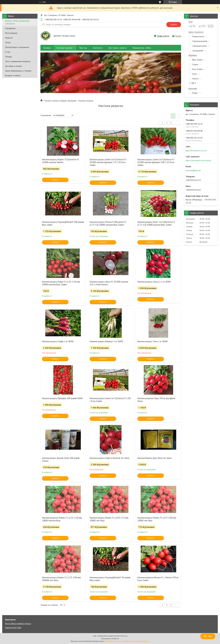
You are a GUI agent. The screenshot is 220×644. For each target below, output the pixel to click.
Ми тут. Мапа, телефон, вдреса (18, 623)
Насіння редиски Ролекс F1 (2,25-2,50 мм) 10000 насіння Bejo (62, 519)
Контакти (97, 48)
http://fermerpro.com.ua (196, 150)
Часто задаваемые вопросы (17, 61)
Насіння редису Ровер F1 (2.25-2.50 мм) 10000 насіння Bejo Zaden (61, 283)
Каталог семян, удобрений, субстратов (17, 22)
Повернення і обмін (141, 48)
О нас (7, 52)
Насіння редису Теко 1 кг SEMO (152, 341)
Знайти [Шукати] (173, 24)
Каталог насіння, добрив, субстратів (60, 100)
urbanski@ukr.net (193, 170)
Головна (47, 48)
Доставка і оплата (117, 48)
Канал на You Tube (13, 627)
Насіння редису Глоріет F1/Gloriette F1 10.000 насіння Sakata (60, 161)
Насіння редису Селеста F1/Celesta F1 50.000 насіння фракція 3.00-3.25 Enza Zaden (155, 162)
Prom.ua (124, 636)
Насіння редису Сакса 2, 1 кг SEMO (154, 281)
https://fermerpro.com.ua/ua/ (198, 160)
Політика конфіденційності (138, 641)
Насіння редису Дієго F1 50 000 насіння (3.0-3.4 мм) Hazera (109, 283)
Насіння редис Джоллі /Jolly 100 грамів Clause (61, 459)
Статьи (8, 42)
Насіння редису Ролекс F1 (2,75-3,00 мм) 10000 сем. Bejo (156, 519)
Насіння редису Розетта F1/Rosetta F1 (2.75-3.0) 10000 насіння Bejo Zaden (156, 223)
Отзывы (8, 56)
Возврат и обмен (12, 75)
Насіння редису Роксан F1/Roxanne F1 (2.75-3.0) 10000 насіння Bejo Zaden (108, 223)
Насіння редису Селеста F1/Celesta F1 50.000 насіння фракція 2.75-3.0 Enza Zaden (108, 162)
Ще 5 (193, 83)
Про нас (83, 48)
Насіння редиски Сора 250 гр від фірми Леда (156, 399)
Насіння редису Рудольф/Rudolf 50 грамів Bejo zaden (110, 579)
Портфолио (10, 28)
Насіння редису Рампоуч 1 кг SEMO (106, 341)
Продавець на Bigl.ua (110, 638)
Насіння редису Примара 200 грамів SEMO (62, 398)
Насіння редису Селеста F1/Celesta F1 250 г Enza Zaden (110, 399)
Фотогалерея (11, 33)
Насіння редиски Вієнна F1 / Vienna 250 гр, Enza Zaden (158, 579)
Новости (8, 37)
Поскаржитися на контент (115, 641)
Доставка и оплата (13, 66)
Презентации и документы (17, 47)
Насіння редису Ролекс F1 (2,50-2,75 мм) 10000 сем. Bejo (109, 519)
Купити (55, 179)
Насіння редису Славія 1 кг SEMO (58, 341)
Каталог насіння (64, 48)
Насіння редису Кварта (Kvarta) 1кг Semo (109, 458)
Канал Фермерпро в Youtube (18, 70)
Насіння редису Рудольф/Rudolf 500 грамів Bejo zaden (63, 223)
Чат (208, 636)
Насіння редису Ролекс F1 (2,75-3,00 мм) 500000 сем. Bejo (61, 579)
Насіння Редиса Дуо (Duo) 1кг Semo (154, 458)
